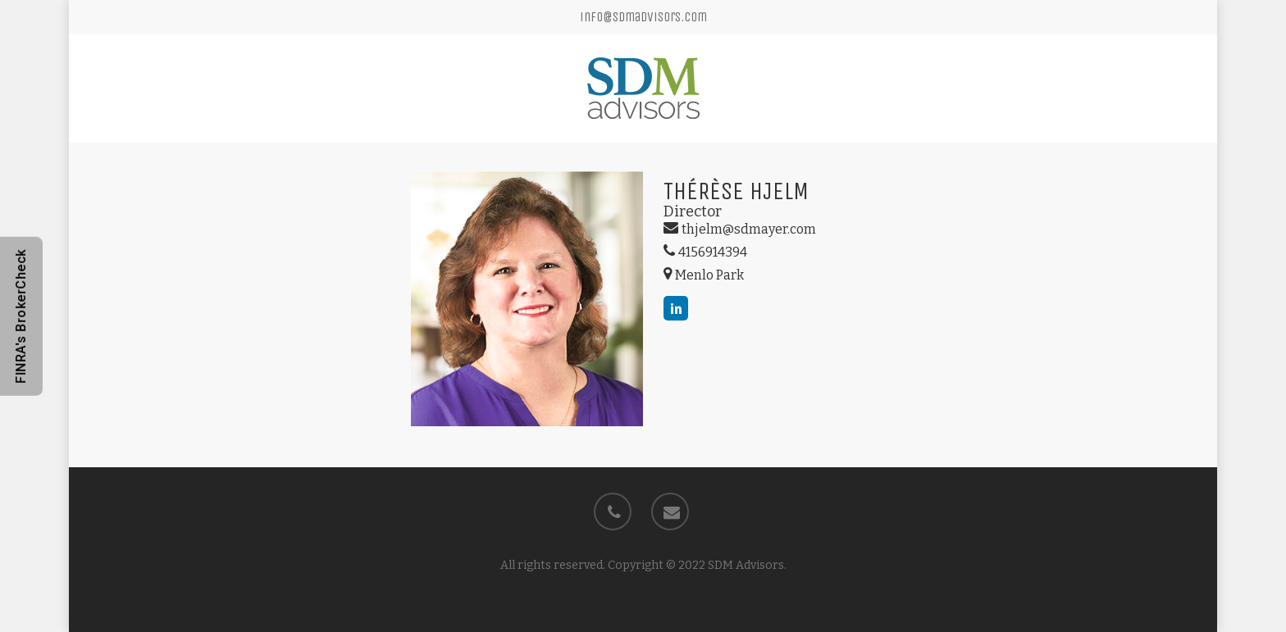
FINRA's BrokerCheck (21, 316)
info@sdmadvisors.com (643, 17)
